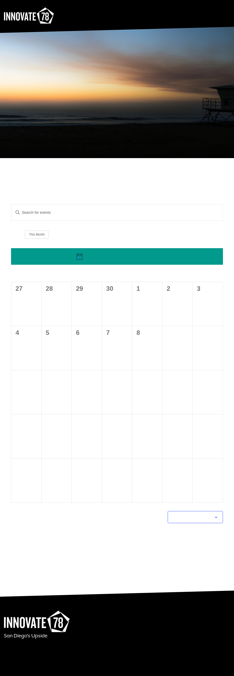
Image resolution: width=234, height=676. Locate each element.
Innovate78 (29, 15)
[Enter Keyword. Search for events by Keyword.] (83, 212)
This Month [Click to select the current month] (36, 234)
